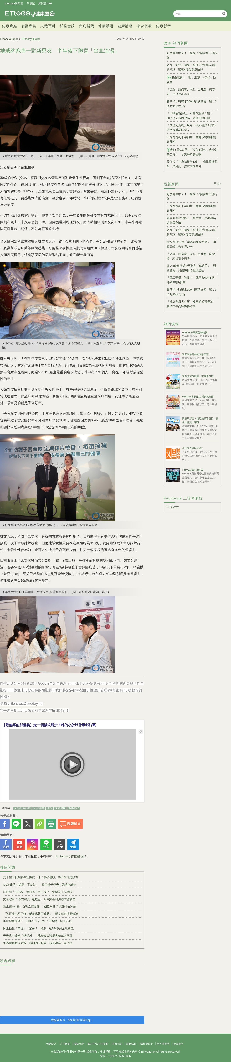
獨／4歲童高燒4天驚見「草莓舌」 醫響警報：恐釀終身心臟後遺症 (191, 268)
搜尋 (223, 13)
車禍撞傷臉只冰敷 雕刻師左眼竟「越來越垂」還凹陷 (37, 943)
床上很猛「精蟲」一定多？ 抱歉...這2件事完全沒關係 (38, 928)
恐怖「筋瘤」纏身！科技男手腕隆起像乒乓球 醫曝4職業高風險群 (191, 67)
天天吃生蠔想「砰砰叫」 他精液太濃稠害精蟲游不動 (37, 935)
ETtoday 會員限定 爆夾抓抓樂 (198, 396)
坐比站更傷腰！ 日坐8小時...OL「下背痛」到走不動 (37, 921)
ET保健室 (172, 507)
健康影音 (163, 26)
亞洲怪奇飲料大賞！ (193, 448)
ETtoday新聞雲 (14, 3)
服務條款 (131, 1043)
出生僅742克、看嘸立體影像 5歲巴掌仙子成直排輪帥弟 (39, 906)
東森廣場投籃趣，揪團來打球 (197, 376)
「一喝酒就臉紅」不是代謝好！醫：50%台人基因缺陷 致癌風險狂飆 (190, 116)
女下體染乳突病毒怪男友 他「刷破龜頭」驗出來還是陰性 (40, 877)
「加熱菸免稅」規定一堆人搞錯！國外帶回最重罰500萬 (191, 127)
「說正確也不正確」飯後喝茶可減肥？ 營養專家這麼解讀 (40, 913)
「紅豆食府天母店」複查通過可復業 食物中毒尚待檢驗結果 (191, 304)
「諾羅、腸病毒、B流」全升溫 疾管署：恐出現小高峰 (191, 92)
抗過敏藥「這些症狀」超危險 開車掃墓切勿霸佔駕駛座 (39, 899)
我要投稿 (51, 1043)
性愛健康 (60, 808)
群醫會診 (67, 26)
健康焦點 (9, 26)
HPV (49, 808)
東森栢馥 (144, 26)
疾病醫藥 (86, 26)
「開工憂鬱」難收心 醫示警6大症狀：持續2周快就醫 (192, 280)
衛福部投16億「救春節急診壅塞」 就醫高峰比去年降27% (191, 244)
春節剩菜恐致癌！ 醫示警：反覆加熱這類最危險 (191, 220)
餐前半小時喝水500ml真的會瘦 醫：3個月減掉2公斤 (192, 104)
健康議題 (106, 26)
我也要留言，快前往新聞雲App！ (72, 1020)
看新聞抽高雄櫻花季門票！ (196, 354)
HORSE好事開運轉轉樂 (194, 332)
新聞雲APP (45, 3)
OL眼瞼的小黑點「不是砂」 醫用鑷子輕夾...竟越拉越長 (39, 884)
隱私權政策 (146, 1043)
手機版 (31, 3)
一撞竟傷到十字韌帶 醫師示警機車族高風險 (191, 139)
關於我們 (79, 1043)
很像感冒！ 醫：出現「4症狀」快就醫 (191, 80)
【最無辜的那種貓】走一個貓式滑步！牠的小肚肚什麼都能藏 (49, 725)
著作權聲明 (163, 1043)
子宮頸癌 (38, 808)
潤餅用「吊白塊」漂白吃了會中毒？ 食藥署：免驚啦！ (39, 891)
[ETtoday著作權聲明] (69, 856)
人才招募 (65, 1043)
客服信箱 (117, 1043)
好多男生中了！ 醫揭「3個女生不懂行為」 (192, 55)
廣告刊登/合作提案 (97, 1043)
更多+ (217, 183)
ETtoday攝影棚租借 (192, 469)
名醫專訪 (29, 26)
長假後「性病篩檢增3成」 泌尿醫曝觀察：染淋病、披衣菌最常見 (192, 164)
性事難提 (73, 808)
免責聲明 (178, 1043)
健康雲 (30, 13)
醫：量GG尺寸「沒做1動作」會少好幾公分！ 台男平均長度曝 (192, 152)
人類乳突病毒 (22, 808)
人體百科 (48, 26)
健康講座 (125, 26)
